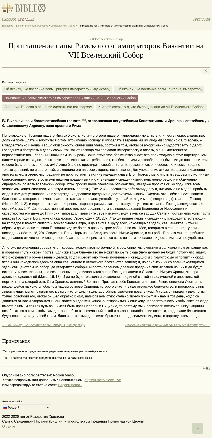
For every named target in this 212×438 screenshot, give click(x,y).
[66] (83, 119)
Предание (26, 19)
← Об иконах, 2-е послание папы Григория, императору (43, 325)
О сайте (8, 426)
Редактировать (70, 385)
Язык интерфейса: (12, 401)
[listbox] (26, 407)
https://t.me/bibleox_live (103, 380)
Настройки (201, 19)
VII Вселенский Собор (63, 25)
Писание (9, 19)
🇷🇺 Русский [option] (11, 407)
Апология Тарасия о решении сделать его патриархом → (167, 325)
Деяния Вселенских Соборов (32, 25)
